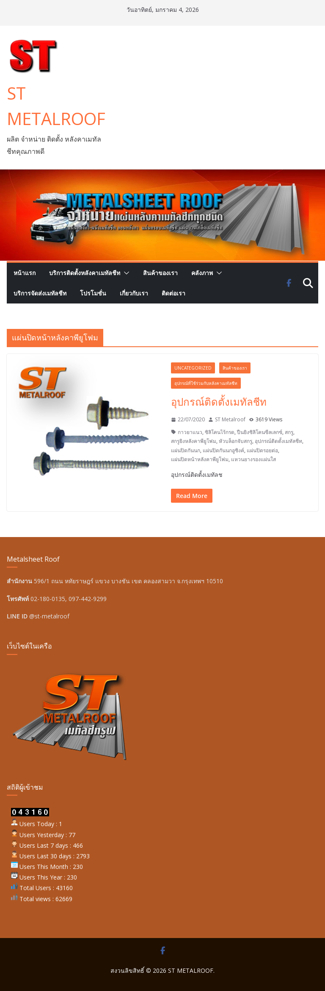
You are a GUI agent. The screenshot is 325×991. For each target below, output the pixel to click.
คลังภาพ (202, 273)
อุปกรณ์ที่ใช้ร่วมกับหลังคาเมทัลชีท (205, 383)
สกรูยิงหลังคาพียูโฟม (193, 441)
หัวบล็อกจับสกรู (235, 441)
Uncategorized (193, 368)
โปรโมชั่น (93, 293)
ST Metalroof (230, 419)
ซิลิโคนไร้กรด (219, 432)
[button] (124, 273)
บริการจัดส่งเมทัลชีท (40, 293)
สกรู (289, 432)
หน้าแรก (25, 273)
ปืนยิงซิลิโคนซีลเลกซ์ (259, 432)
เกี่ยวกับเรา (134, 293)
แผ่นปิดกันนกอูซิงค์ (223, 450)
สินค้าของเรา (160, 273)
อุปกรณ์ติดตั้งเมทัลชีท (219, 402)
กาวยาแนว (190, 432)
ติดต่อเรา (173, 293)
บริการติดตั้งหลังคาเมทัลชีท (84, 273)
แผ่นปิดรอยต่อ (262, 450)
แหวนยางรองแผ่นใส (253, 459)
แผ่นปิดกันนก (185, 450)
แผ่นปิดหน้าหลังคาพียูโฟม (200, 459)
